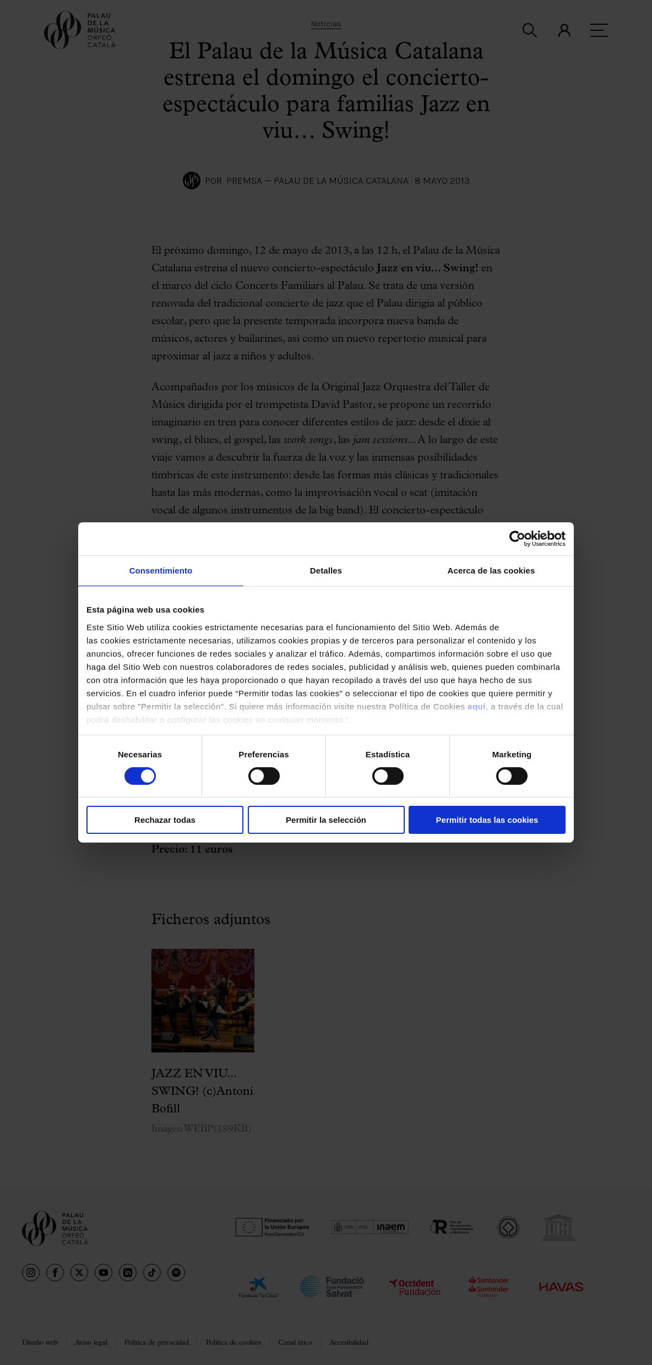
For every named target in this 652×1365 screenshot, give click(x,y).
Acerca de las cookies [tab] (491, 570)
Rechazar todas (164, 820)
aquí (477, 706)
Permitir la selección (326, 820)
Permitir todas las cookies (487, 820)
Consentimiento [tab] (161, 570)
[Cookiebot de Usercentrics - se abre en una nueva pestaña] (517, 539)
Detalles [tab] (326, 570)
